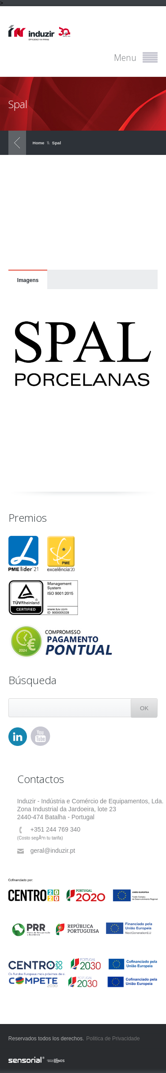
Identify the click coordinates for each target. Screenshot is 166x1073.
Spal (56, 142)
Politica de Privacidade (113, 1038)
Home (39, 142)
